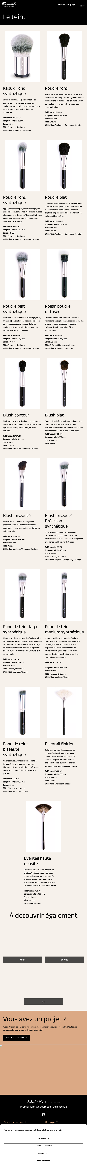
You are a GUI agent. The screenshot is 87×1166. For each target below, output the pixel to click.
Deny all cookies (43, 1146)
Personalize (43, 1153)
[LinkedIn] (43, 1115)
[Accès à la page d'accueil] (9, 4)
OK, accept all (43, 1138)
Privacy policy (43, 1161)
